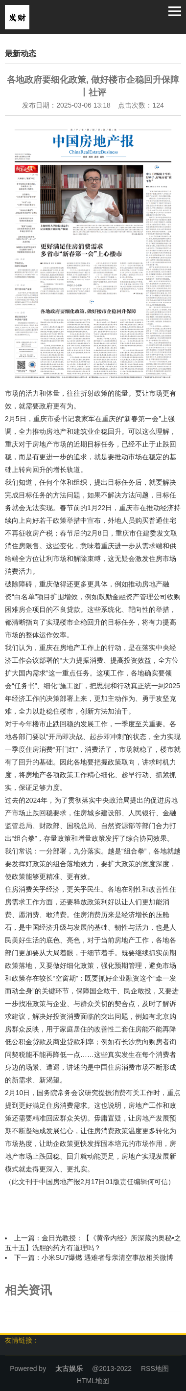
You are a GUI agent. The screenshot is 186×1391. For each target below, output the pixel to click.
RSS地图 (155, 1368)
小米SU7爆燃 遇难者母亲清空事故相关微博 (107, 1257)
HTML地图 (93, 1381)
